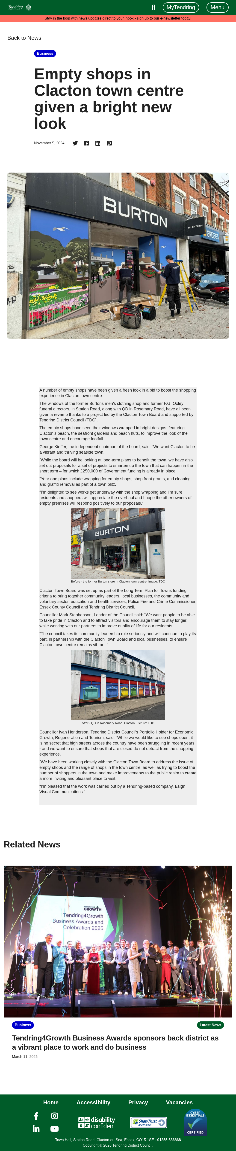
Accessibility (93, 1102)
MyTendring (181, 7)
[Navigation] (19, 7)
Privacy (138, 1102)
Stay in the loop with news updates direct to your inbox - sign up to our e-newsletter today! (118, 18)
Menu (217, 7)
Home (51, 1102)
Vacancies (179, 1102)
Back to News (24, 38)
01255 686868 (169, 1140)
